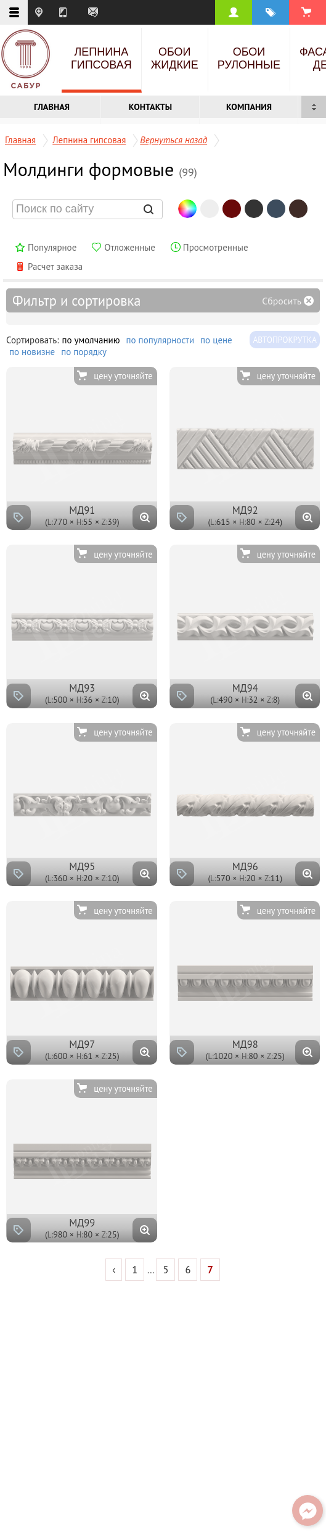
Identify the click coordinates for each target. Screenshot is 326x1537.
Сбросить (281, 301)
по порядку (84, 352)
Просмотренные (215, 247)
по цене (216, 340)
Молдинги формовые (100, 169)
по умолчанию (91, 340)
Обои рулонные (249, 58)
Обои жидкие (174, 58)
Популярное (52, 247)
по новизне (32, 352)
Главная (52, 106)
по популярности (160, 340)
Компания (249, 106)
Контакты (150, 106)
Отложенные (129, 247)
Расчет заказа (55, 266)
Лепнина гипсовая (101, 58)
